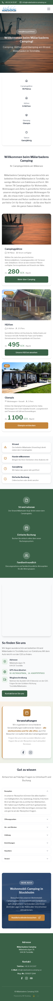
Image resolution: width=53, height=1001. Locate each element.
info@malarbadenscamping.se (33, 2)
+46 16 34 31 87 (9, 2)
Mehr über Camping (26, 279)
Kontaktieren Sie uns (14, 693)
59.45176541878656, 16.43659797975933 (27, 673)
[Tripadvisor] (31, 979)
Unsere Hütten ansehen (26, 352)
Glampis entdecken (27, 425)
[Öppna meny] (48, 9)
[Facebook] (23, 752)
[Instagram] (31, 752)
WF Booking (26, 996)
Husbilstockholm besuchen (26, 917)
